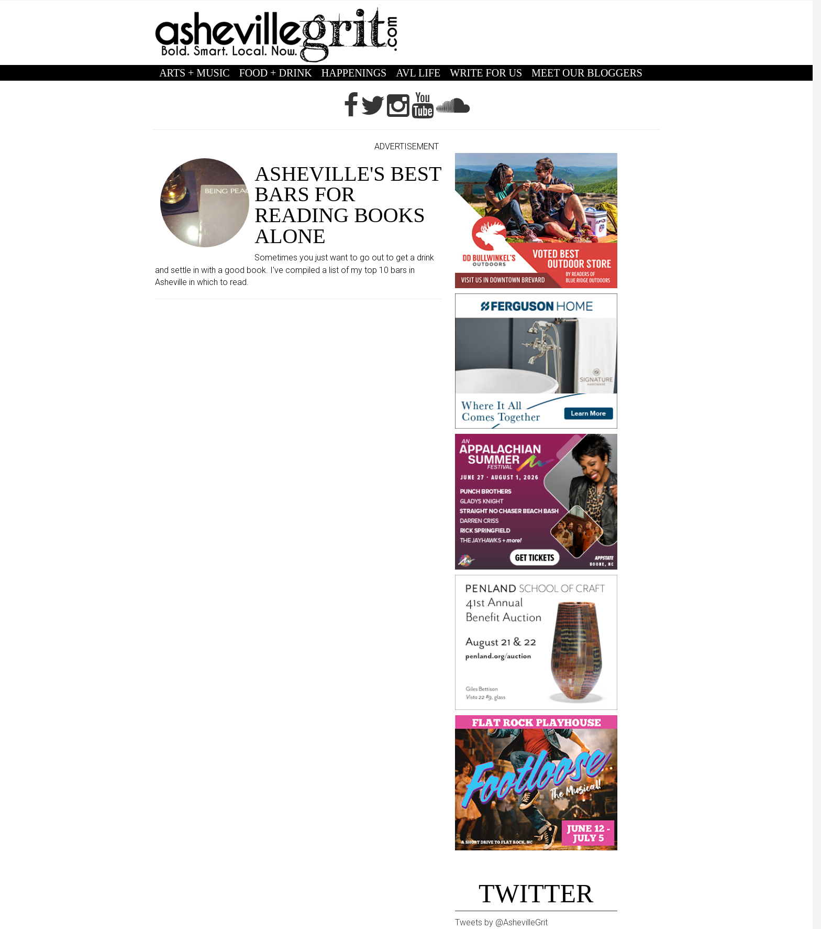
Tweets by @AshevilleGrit (501, 922)
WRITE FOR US (486, 73)
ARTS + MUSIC (194, 73)
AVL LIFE (418, 73)
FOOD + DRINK (275, 73)
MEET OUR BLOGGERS (586, 73)
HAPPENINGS (353, 73)
